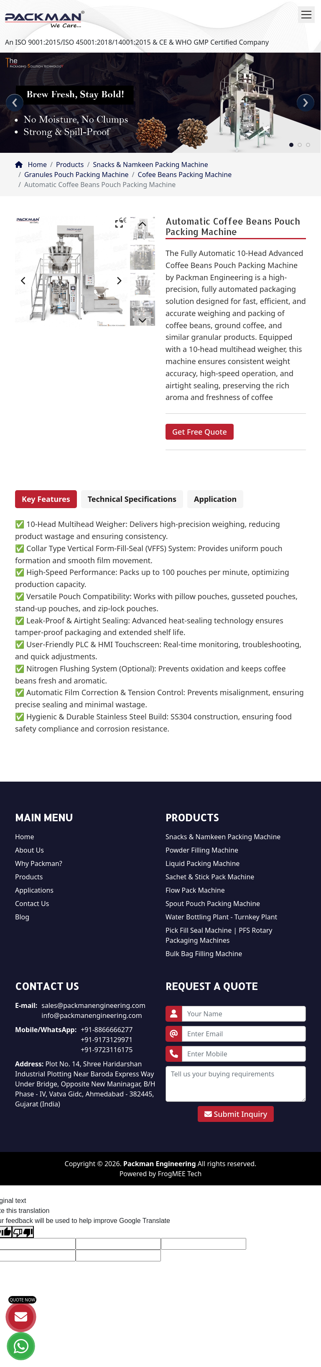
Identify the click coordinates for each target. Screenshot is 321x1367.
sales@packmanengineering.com (93, 1005)
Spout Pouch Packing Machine (213, 903)
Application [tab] (215, 499)
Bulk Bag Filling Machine (204, 953)
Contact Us (32, 903)
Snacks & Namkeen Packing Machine (150, 164)
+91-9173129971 (106, 1039)
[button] (291, 144)
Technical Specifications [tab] (132, 499)
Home (31, 164)
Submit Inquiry (236, 1114)
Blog (22, 916)
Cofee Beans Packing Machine (185, 174)
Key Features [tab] (46, 499)
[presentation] (14, 102)
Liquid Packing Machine (202, 863)
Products (70, 164)
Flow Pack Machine (195, 890)
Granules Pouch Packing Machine (76, 174)
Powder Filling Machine (202, 850)
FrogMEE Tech (179, 1173)
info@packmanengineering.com (91, 1015)
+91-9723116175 (106, 1049)
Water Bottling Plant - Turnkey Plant (221, 916)
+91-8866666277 (106, 1029)
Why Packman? (38, 863)
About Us (29, 850)
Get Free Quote (199, 432)
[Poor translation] (23, 1232)
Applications (34, 890)
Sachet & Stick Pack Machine (210, 876)
